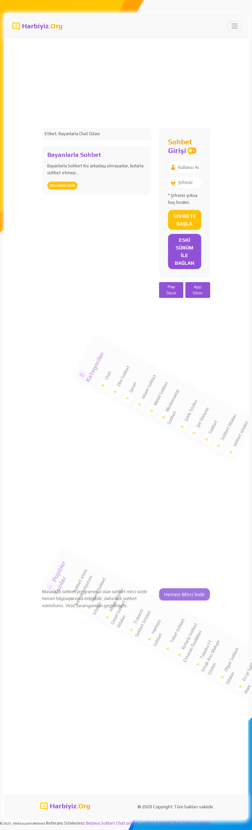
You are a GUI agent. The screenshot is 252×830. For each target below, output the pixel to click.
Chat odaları (127, 823)
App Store (197, 289)
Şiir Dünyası (185, 379)
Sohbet (199, 377)
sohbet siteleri (223, 362)
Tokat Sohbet (156, 615)
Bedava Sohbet (100, 823)
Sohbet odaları (196, 823)
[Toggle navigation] (234, 26)
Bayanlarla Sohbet (74, 154)
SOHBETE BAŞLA (184, 220)
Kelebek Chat (168, 823)
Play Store (171, 289)
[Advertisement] (126, 77)
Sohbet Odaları (210, 366)
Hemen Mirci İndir (184, 168)
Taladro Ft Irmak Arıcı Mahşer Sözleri (197, 608)
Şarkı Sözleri (171, 382)
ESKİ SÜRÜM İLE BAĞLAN (184, 251)
